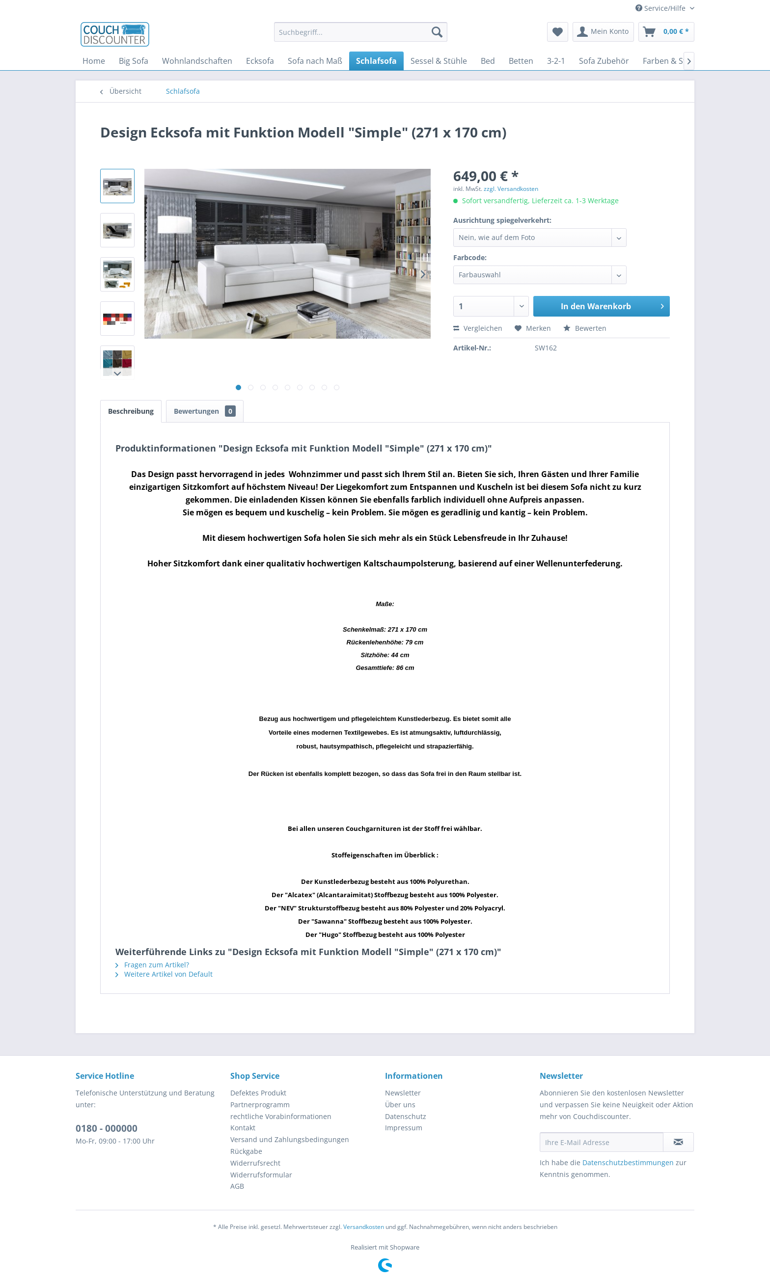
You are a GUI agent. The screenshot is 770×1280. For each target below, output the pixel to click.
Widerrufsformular (261, 1174)
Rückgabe (246, 1151)
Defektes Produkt (258, 1092)
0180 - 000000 (107, 1128)
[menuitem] (360, 32)
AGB (237, 1186)
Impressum (403, 1127)
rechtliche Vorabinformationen (280, 1116)
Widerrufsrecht (255, 1163)
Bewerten (584, 328)
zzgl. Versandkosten (511, 189)
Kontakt (242, 1127)
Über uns (400, 1104)
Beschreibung (131, 411)
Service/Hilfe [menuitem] (661, 8)
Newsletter (403, 1092)
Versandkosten (363, 1227)
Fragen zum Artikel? (152, 964)
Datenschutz (405, 1116)
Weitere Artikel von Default (164, 974)
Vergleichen (477, 328)
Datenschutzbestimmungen (628, 1162)
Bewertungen (205, 411)
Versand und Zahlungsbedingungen (289, 1139)
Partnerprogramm (260, 1104)
